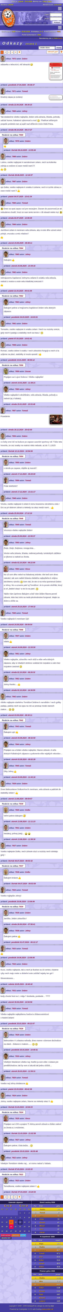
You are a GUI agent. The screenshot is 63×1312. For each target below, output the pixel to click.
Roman (42, 1222)
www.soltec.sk (47, 1309)
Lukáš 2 (42, 1250)
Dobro (41, 1267)
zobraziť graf (52, 52)
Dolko (42, 1219)
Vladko (42, 1209)
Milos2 (42, 1226)
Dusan (41, 1263)
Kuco (60, 38)
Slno (41, 1229)
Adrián (42, 1232)
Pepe (41, 1244)
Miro (41, 1216)
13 (11, 1222)
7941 (59, 32)
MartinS (42, 1298)
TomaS (42, 1213)
